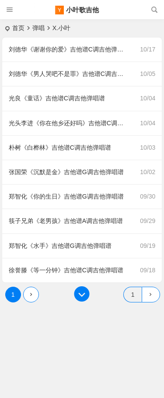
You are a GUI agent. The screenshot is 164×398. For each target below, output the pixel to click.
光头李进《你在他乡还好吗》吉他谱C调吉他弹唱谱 (71, 123)
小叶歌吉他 (82, 10)
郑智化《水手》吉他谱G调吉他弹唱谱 (60, 245)
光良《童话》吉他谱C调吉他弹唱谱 (57, 98)
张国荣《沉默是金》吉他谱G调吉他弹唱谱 (66, 171)
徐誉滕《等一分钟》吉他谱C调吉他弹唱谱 (66, 270)
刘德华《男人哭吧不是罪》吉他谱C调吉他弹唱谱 (71, 73)
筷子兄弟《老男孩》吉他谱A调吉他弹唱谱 (66, 220)
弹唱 (38, 27)
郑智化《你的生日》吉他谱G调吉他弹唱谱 (66, 196)
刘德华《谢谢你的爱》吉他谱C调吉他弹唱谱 (69, 49)
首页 (18, 27)
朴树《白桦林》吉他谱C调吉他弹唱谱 (60, 147)
